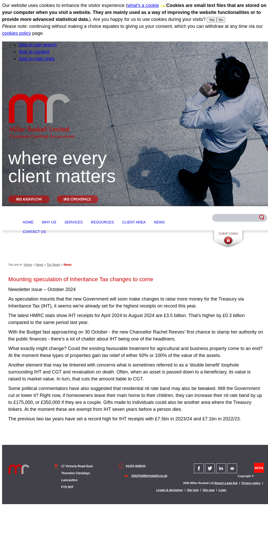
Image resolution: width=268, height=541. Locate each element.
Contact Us (34, 232)
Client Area (134, 222)
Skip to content (34, 51)
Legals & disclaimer (169, 490)
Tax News (53, 265)
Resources (102, 222)
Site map (209, 490)
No (221, 20)
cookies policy (16, 33)
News (159, 222)
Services (74, 222)
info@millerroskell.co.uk (149, 476)
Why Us (49, 222)
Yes (212, 20)
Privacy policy (251, 483)
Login (222, 490)
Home (28, 222)
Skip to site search (38, 44)
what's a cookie (143, 5)
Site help (193, 490)
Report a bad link (226, 483)
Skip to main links (37, 58)
